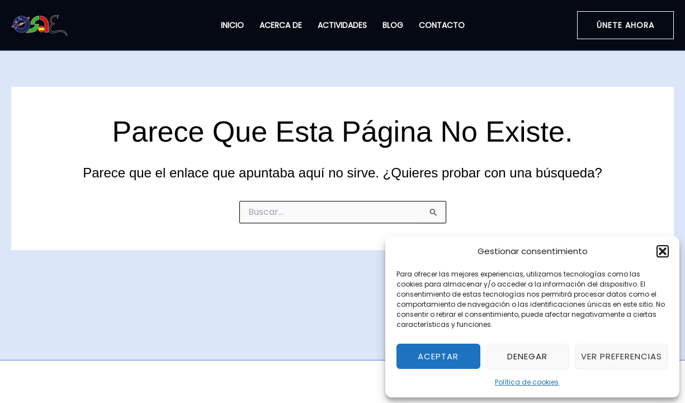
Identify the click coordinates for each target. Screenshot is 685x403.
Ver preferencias (621, 356)
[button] (662, 251)
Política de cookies (527, 382)
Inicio (232, 25)
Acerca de (280, 25)
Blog (392, 25)
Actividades (342, 25)
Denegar (527, 356)
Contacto (442, 25)
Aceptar (438, 356)
